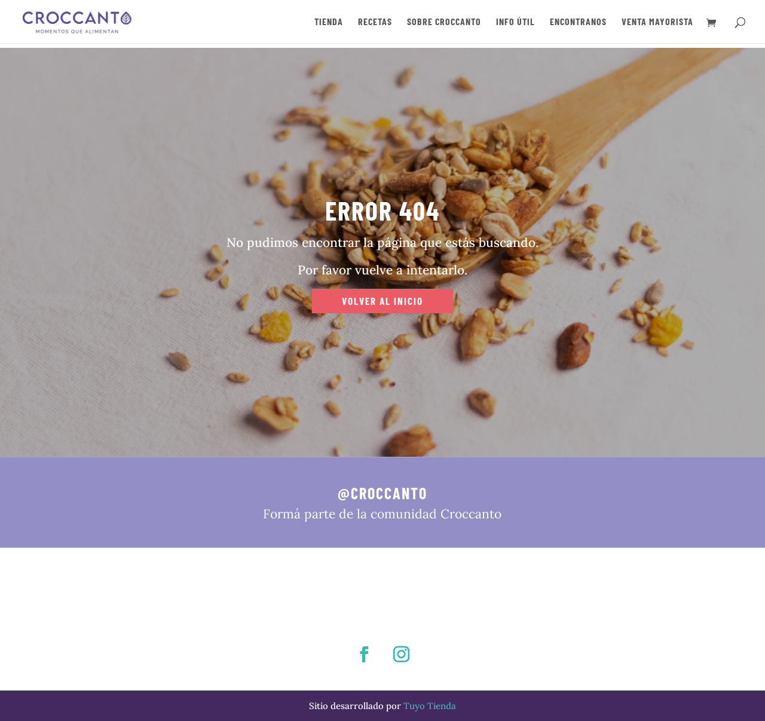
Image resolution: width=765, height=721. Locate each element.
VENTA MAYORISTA (657, 22)
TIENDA (328, 22)
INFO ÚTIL (515, 22)
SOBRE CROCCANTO (444, 22)
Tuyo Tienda (429, 705)
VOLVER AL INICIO (382, 301)
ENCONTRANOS (578, 22)
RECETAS (375, 22)
